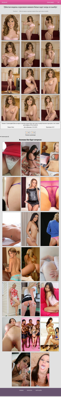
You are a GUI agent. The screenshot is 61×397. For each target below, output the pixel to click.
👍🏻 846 (27, 132)
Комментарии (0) (5, 136)
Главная (21, 390)
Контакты (29, 390)
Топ (58, 2)
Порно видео (50, 2)
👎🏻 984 (33, 132)
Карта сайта (39, 390)
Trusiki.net (4, 2)
